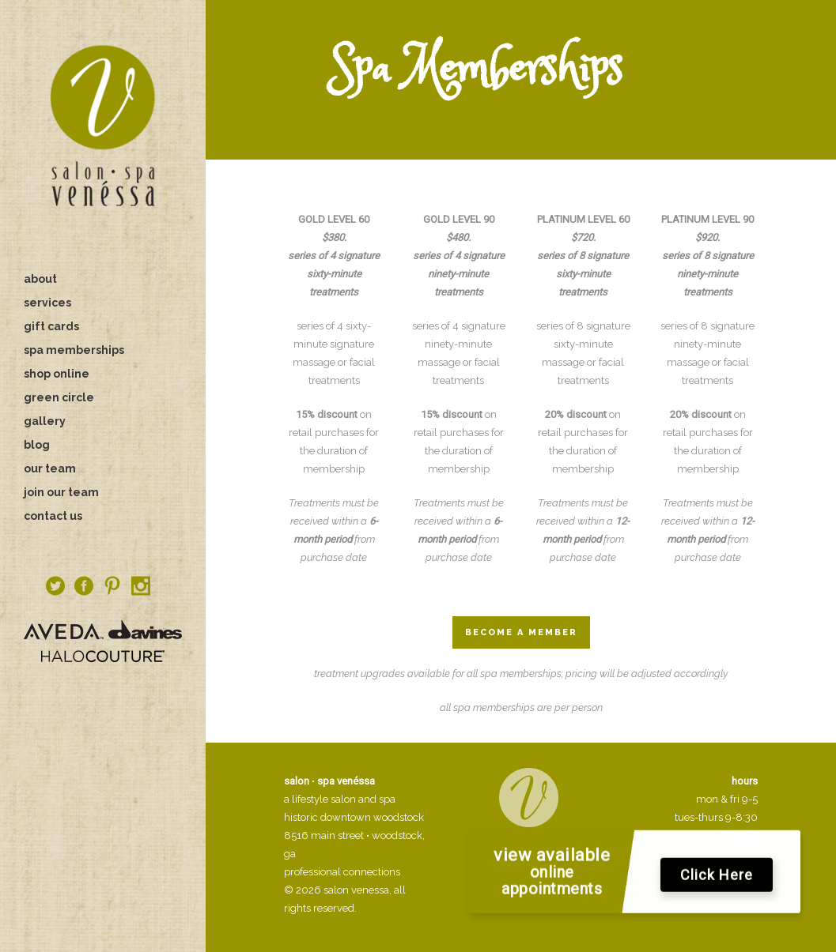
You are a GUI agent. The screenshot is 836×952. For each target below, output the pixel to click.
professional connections (342, 872)
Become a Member (521, 632)
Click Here (716, 880)
